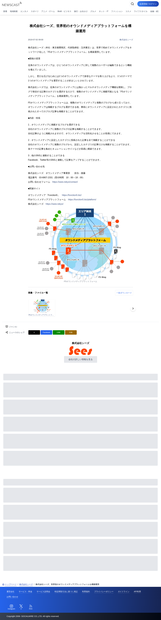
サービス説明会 (43, 591)
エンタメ (24, 11)
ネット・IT (103, 11)
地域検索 (14, 11)
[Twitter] (21, 607)
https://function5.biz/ (72, 195)
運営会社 (10, 591)
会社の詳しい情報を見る (80, 359)
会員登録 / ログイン (148, 4)
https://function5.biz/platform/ (82, 199)
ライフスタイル (141, 11)
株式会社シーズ (126, 40)
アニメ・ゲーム (48, 11)
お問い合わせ (12, 597)
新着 (5, 11)
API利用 (137, 591)
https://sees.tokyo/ (54, 204)
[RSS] (31, 607)
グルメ (93, 11)
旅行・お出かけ (81, 11)
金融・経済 (155, 11)
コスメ (128, 11)
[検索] (132, 4)
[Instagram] (11, 607)
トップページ (9, 584)
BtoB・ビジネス (64, 11)
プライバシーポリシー (103, 591)
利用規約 (86, 591)
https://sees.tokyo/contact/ (65, 182)
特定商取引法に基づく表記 (66, 591)
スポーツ (35, 11)
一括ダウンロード (124, 293)
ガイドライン (123, 591)
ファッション (117, 11)
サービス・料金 (25, 591)
